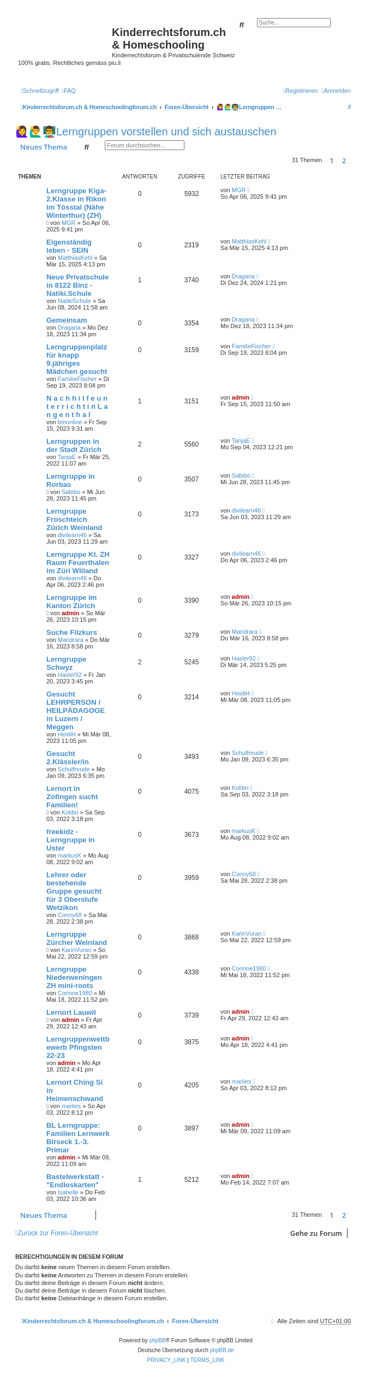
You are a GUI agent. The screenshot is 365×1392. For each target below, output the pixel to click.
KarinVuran (77, 950)
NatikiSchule (74, 301)
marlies (71, 1106)
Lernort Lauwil (71, 1012)
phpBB (157, 1340)
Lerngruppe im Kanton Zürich (71, 601)
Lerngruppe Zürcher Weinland (76, 938)
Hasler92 (70, 674)
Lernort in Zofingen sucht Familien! (72, 796)
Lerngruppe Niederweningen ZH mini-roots (74, 977)
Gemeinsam (66, 320)
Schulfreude (74, 769)
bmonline (70, 422)
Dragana (243, 276)
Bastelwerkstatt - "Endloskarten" (75, 1181)
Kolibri (70, 812)
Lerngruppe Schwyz (66, 663)
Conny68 (70, 915)
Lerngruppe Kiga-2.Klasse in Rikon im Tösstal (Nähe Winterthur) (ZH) (76, 203)
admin (240, 397)
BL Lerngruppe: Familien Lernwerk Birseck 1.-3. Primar (78, 1137)
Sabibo (71, 492)
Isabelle (68, 1192)
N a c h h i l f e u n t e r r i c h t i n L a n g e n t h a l (77, 406)
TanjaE (67, 457)
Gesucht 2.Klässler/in (67, 757)
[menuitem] (69, 90)
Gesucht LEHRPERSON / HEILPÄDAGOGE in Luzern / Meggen (75, 710)
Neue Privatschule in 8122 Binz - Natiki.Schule (77, 285)
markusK (69, 855)
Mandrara (70, 639)
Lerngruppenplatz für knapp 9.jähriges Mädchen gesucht (76, 359)
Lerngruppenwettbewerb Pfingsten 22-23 (78, 1047)
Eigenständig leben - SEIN (69, 246)
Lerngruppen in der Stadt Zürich (73, 445)
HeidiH (67, 734)
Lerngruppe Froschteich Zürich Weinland (74, 519)
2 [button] (344, 160)
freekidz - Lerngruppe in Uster (70, 840)
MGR (69, 222)
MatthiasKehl (75, 257)
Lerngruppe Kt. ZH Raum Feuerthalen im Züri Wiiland (78, 562)
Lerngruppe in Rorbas (70, 480)
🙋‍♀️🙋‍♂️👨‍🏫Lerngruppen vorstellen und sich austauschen (146, 132)
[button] (353, 160)
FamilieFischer (77, 379)
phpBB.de (222, 1350)
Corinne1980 (75, 993)
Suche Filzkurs (71, 632)
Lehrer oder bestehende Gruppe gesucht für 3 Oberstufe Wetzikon (73, 891)
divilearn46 (72, 535)
